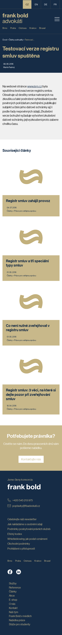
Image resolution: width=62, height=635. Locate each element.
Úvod (4, 39)
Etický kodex (14, 534)
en (36, 4)
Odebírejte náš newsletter (22, 519)
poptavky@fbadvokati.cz (23, 506)
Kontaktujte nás (31, 459)
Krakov (32, 27)
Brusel (42, 27)
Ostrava (22, 27)
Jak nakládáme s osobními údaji (24, 524)
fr (55, 4)
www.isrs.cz (34, 86)
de (45, 4)
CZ (27, 4)
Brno (4, 27)
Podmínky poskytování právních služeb (28, 529)
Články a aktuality (16, 39)
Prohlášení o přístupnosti (21, 548)
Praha (13, 27)
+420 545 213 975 (20, 500)
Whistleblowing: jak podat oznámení (27, 538)
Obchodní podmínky (18, 543)
